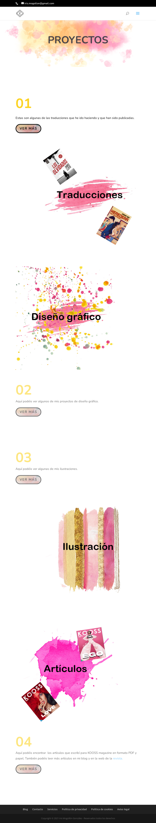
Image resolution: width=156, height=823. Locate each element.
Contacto (37, 809)
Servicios (52, 809)
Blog (25, 809)
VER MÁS (28, 128)
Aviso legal (123, 809)
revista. (118, 757)
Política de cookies (102, 809)
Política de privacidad (74, 809)
